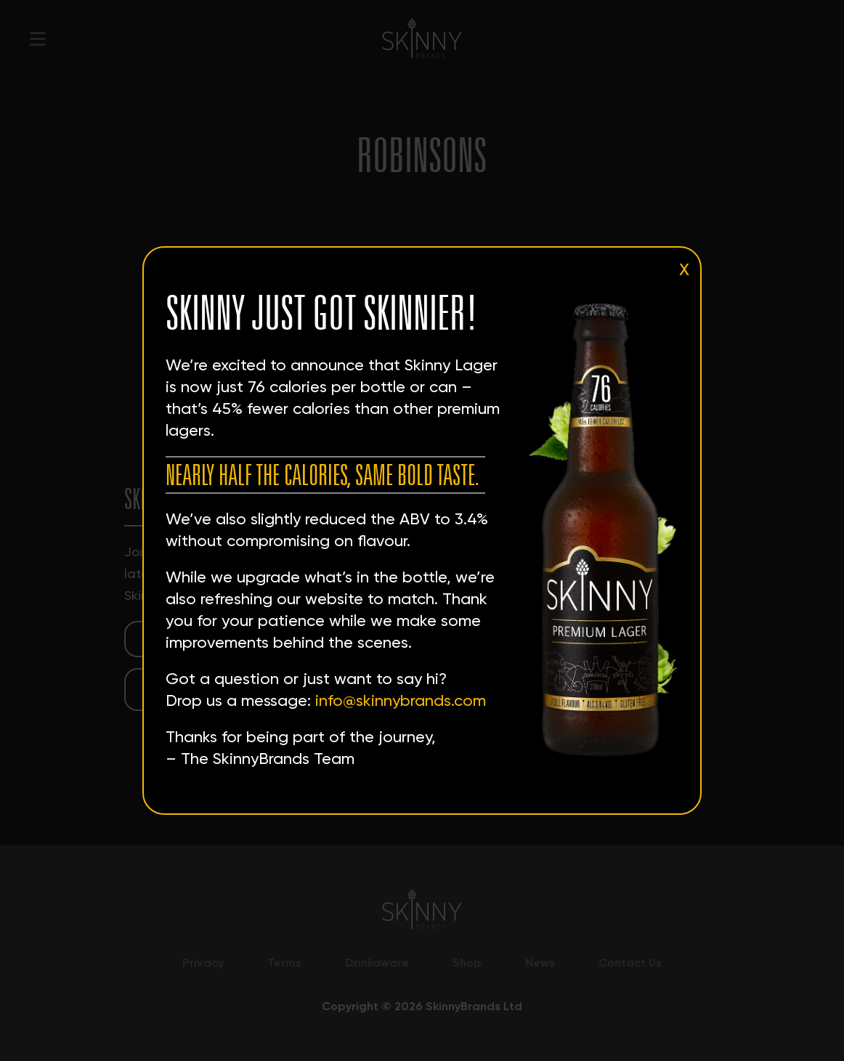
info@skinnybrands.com (400, 700)
